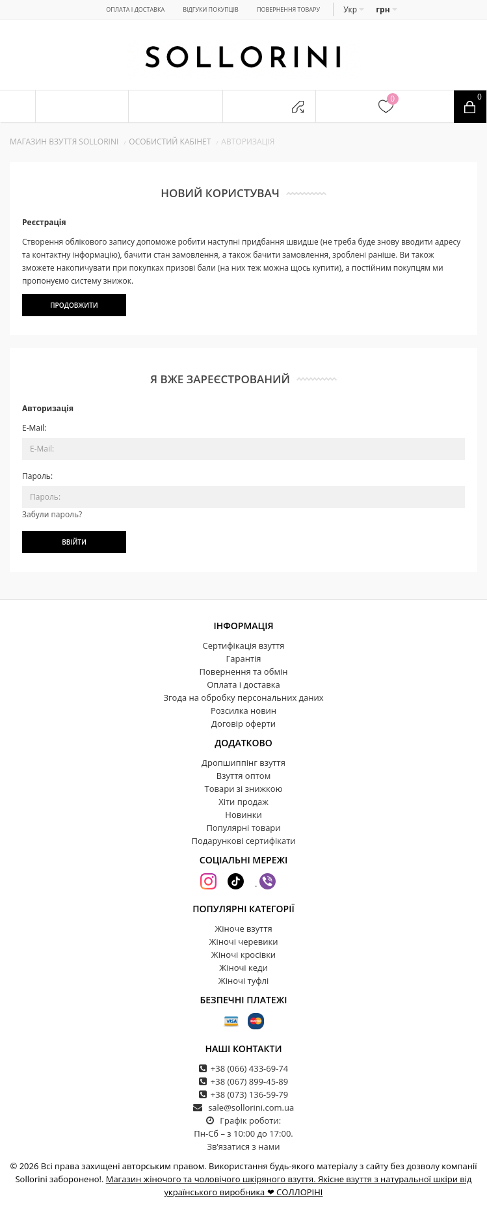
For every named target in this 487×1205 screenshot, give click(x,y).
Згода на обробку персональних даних (243, 697)
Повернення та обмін (244, 671)
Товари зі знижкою (244, 788)
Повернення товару (288, 9)
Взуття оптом (243, 775)
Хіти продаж (243, 801)
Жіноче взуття (243, 928)
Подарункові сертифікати (243, 840)
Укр (353, 9)
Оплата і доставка (135, 9)
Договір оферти (243, 723)
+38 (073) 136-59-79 (249, 1094)
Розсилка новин (243, 710)
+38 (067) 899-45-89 (249, 1081)
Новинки (243, 814)
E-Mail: (34, 427)
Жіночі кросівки (243, 954)
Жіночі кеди (243, 967)
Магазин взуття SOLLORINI (64, 141)
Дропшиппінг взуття (243, 762)
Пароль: (37, 475)
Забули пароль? (52, 514)
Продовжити (74, 305)
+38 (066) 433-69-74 (249, 1068)
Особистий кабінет (170, 141)
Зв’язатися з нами (243, 1146)
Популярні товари (243, 827)
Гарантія (243, 658)
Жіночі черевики (243, 941)
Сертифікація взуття (243, 645)
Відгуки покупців (211, 9)
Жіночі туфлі (243, 980)
